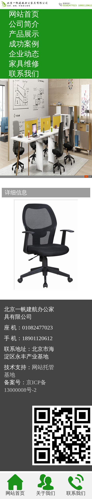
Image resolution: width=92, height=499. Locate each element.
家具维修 (24, 64)
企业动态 (24, 54)
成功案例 (24, 44)
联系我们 (24, 73)
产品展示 (24, 34)
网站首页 (24, 14)
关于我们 (45, 493)
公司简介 (24, 24)
